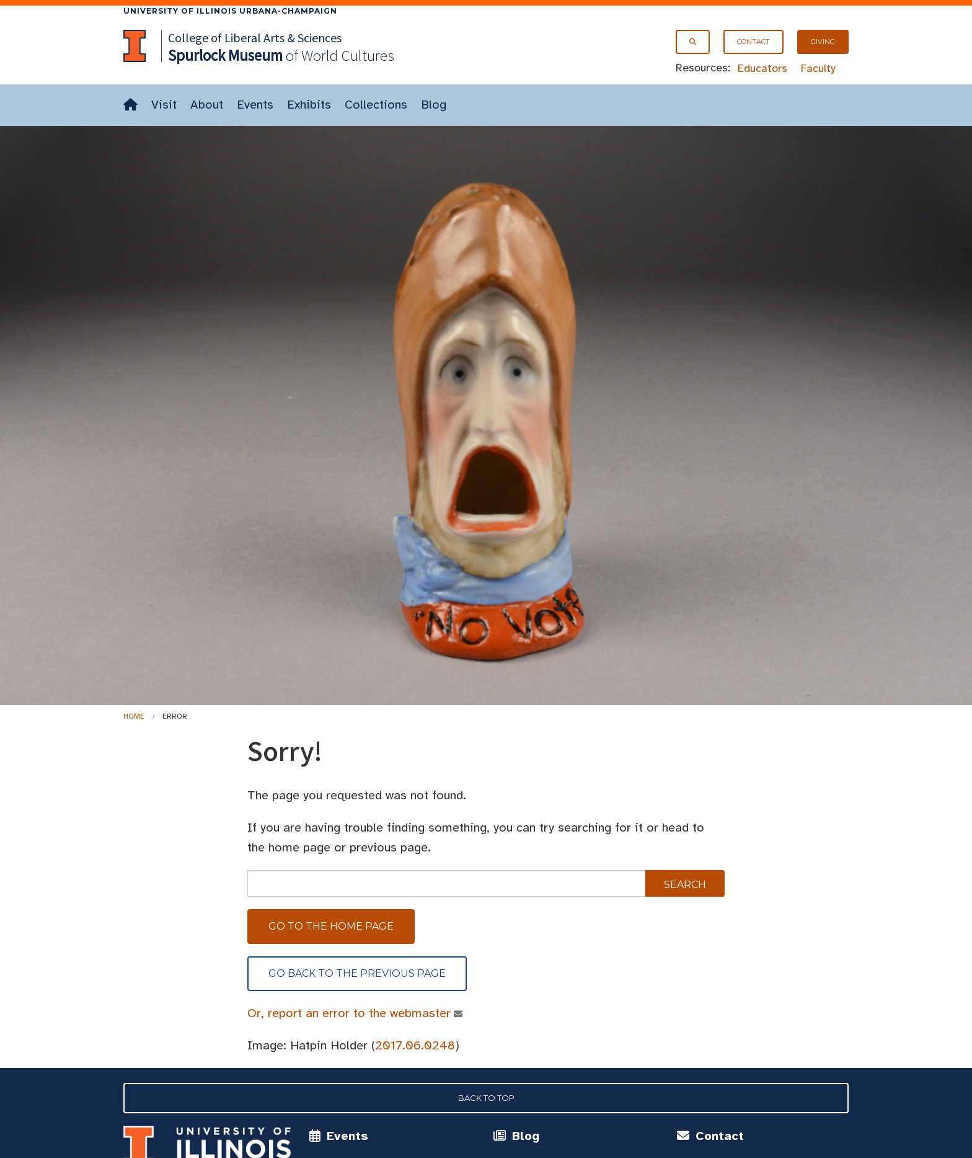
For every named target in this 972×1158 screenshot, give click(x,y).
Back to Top (486, 1098)
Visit (164, 104)
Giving (823, 41)
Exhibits (309, 104)
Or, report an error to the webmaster (349, 1013)
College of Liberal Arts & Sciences (255, 37)
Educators (762, 68)
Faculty (818, 68)
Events (255, 104)
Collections (376, 104)
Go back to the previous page (357, 973)
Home (133, 716)
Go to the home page (331, 926)
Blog (433, 104)
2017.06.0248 (415, 1045)
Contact (753, 41)
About (206, 104)
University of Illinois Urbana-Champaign (230, 11)
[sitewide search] (446, 883)
